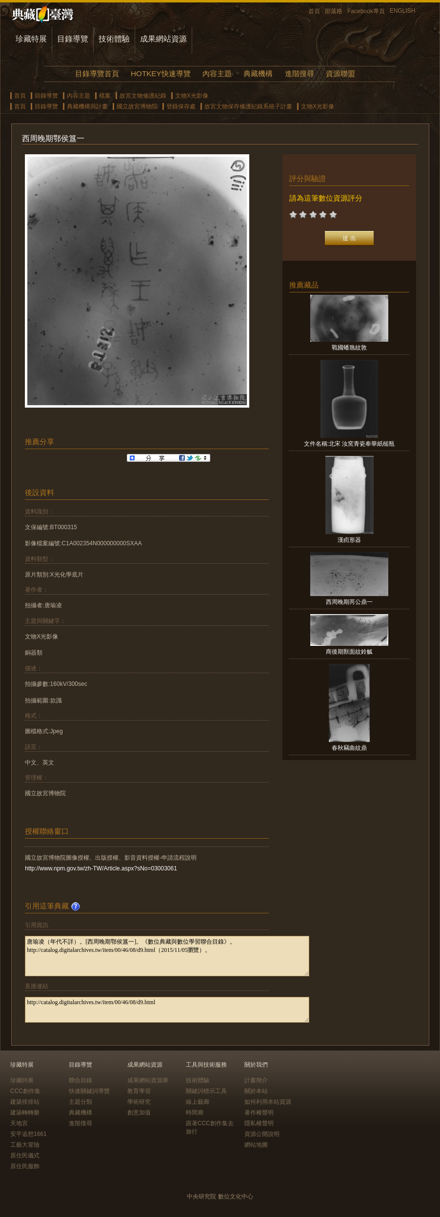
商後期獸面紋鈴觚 (349, 651)
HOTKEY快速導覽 (160, 73)
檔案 (105, 95)
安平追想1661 (28, 1134)
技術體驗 (114, 39)
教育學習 (139, 1091)
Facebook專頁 (366, 11)
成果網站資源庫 (147, 1080)
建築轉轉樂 (25, 1112)
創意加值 (139, 1112)
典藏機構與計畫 (87, 106)
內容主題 (217, 73)
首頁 (314, 11)
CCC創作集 (25, 1091)
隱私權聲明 (259, 1123)
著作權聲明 (259, 1112)
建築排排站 (25, 1101)
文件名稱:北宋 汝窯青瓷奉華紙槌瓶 (349, 443)
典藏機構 (258, 73)
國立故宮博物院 (137, 106)
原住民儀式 (25, 1155)
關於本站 (256, 1091)
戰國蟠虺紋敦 (349, 347)
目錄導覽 (72, 39)
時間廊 (194, 1112)
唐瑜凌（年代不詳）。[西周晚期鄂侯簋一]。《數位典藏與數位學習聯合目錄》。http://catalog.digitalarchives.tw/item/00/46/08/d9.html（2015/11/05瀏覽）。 (167, 956)
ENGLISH (403, 10)
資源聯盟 (340, 73)
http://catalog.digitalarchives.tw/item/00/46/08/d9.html (167, 1010)
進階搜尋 (299, 73)
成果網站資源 (163, 39)
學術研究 (139, 1101)
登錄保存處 (181, 106)
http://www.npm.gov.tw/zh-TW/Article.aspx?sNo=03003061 (101, 868)
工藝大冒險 (25, 1144)
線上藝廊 (197, 1101)
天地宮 (19, 1123)
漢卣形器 (349, 539)
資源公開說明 (262, 1134)
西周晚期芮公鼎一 (349, 601)
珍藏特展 (31, 39)
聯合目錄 (80, 1080)
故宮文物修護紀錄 (143, 95)
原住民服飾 (25, 1166)
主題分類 (80, 1101)
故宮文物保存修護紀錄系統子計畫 (248, 106)
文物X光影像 (191, 95)
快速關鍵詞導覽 (89, 1091)
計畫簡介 (256, 1080)
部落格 (333, 11)
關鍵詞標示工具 (206, 1091)
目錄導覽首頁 (97, 73)
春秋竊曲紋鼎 (349, 747)
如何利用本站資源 (267, 1101)
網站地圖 (256, 1144)
